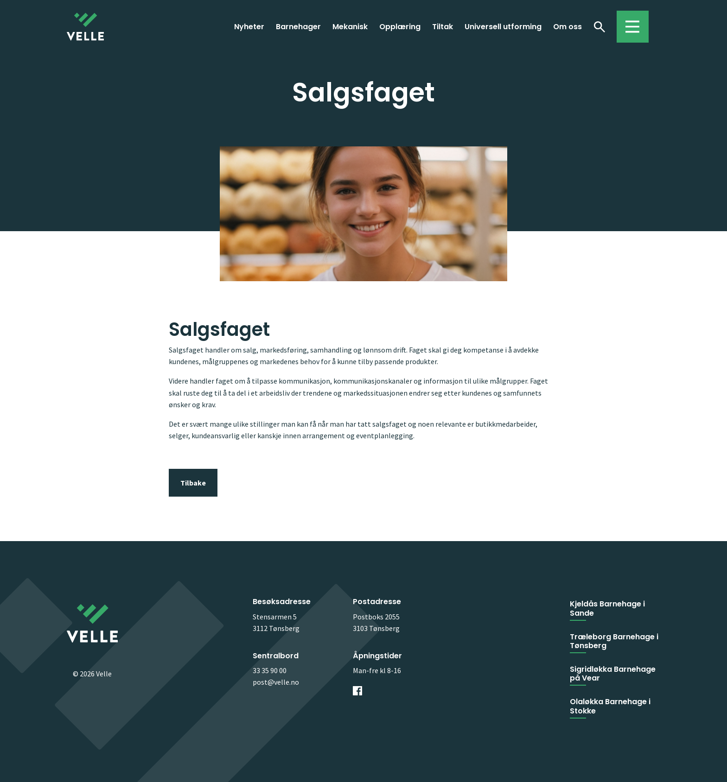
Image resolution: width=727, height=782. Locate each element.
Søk (599, 26)
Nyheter (249, 26)
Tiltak (442, 26)
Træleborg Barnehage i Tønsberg (614, 641)
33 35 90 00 (270, 670)
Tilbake (193, 482)
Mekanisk (350, 26)
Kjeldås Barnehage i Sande (607, 608)
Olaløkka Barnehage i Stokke (610, 706)
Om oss (567, 26)
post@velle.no (276, 682)
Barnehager (298, 26)
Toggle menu (628, 22)
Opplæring (400, 26)
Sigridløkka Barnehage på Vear (613, 673)
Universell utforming (503, 26)
